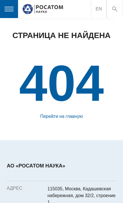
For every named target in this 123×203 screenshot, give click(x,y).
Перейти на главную (61, 116)
